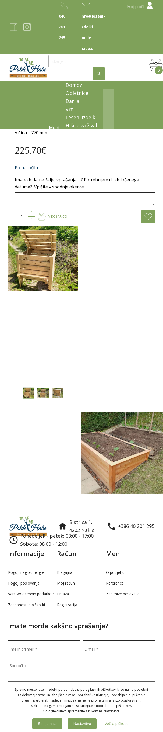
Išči (99, 73)
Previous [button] (144, 499)
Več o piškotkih (118, 723)
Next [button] (155, 499)
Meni (54, 128)
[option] (41, 453)
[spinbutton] (21, 216)
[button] (31, 213)
